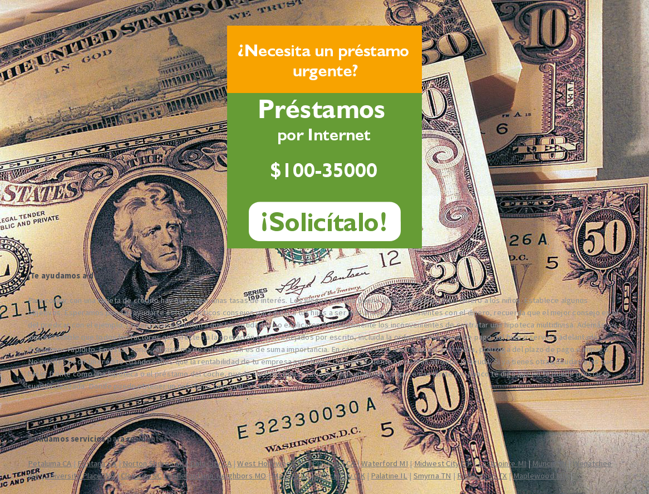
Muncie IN (549, 463)
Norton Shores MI (153, 463)
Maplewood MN (540, 476)
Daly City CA (211, 463)
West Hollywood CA (271, 463)
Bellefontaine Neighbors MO (217, 476)
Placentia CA (334, 463)
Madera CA (290, 476)
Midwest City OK (443, 463)
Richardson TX (482, 476)
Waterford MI (384, 463)
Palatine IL (389, 476)
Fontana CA (96, 463)
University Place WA (80, 476)
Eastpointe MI (502, 463)
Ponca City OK (340, 476)
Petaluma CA (49, 463)
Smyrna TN (432, 476)
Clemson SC (141, 476)
